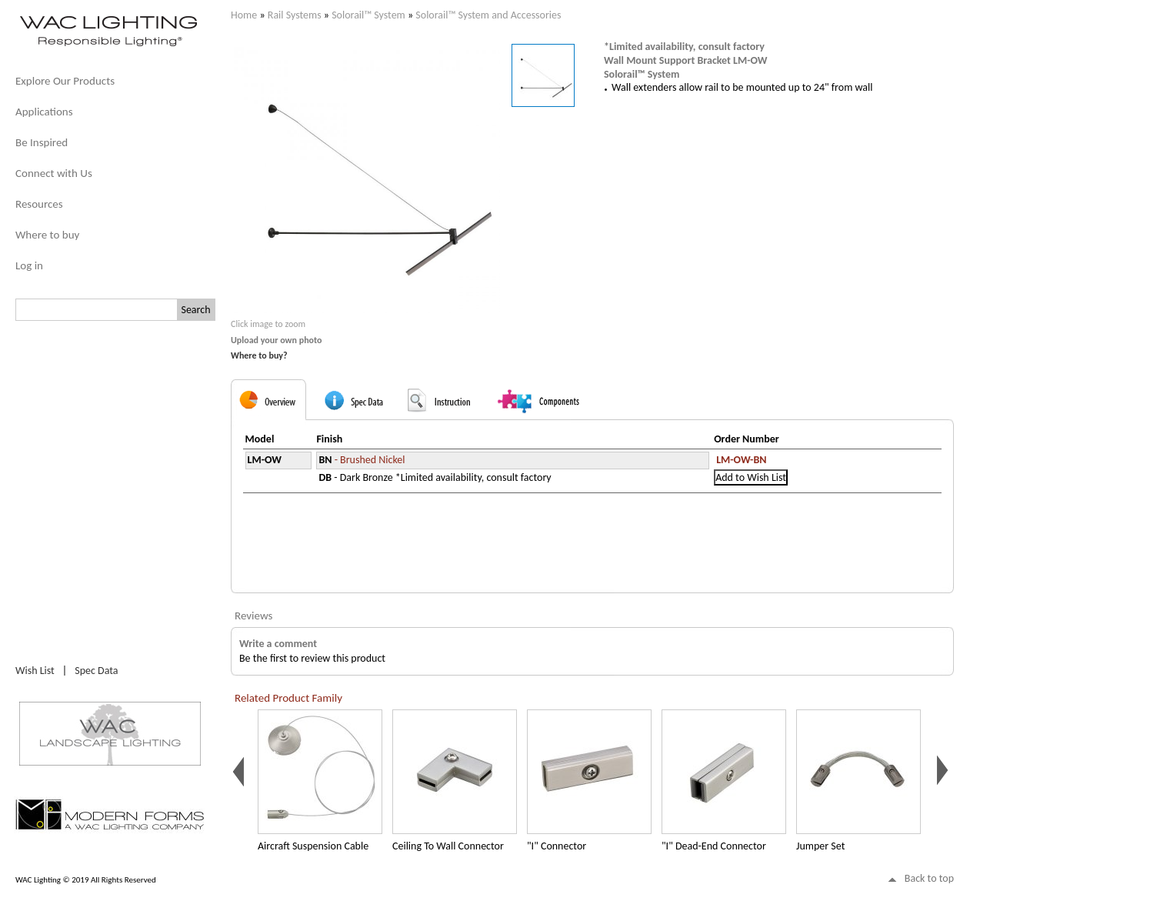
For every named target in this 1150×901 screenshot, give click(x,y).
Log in (29, 265)
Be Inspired (41, 142)
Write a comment (278, 643)
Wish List (35, 670)
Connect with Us (53, 173)
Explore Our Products (65, 81)
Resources (39, 204)
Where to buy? (259, 355)
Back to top (929, 878)
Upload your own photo (276, 340)
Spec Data (96, 670)
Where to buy (47, 235)
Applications (44, 111)
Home (244, 15)
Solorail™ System (368, 15)
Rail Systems (295, 15)
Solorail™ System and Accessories (488, 15)
